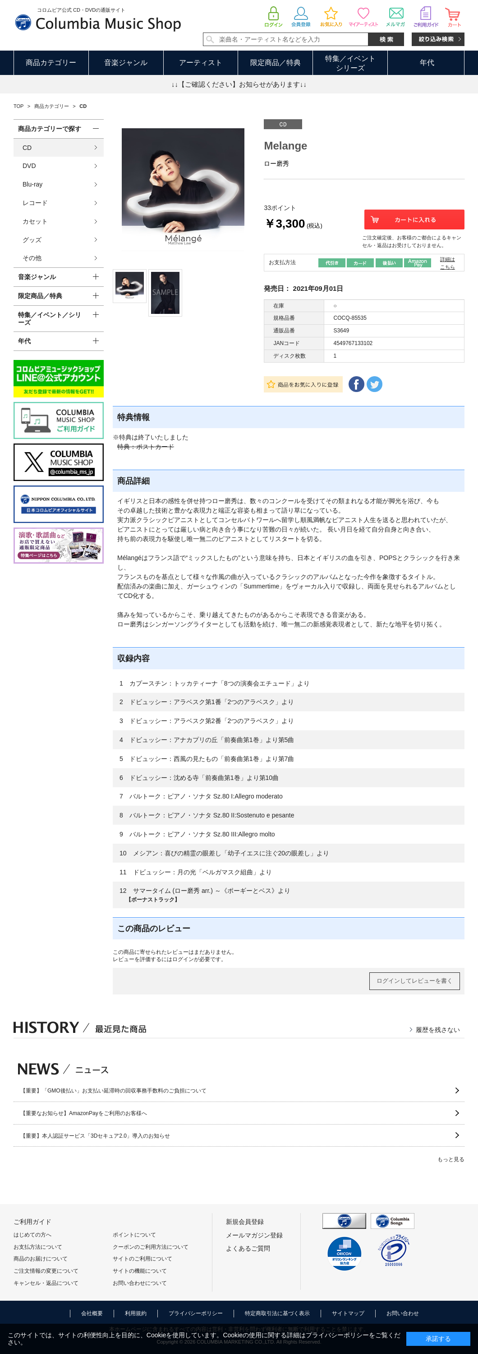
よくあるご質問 (248, 1248)
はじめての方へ (32, 1235)
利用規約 (136, 1313)
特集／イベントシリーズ (350, 63)
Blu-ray (32, 184)
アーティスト (200, 62)
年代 (427, 62)
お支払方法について (38, 1247)
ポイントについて (134, 1235)
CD (27, 147)
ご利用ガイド (32, 1221)
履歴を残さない (438, 1029)
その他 (32, 257)
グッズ (32, 239)
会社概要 (92, 1313)
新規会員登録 (245, 1221)
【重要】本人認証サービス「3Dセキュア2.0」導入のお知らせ (95, 1136)
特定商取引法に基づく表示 (277, 1313)
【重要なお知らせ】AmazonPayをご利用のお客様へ (83, 1113)
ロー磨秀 (276, 163)
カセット (35, 221)
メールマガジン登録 (254, 1235)
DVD (29, 165)
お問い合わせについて (140, 1283)
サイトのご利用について (142, 1259)
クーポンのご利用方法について (150, 1247)
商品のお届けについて (41, 1259)
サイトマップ (348, 1313)
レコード (35, 202)
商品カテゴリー (51, 62)
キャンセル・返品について (46, 1283)
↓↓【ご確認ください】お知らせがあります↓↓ (239, 84)
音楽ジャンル (125, 62)
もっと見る (450, 1159)
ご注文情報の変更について (46, 1271)
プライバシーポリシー (196, 1313)
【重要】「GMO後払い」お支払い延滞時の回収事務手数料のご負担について (113, 1091)
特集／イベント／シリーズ (49, 318)
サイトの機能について (140, 1271)
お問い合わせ (402, 1313)
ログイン (183, 959)
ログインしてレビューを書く (415, 980)
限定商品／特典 (275, 62)
